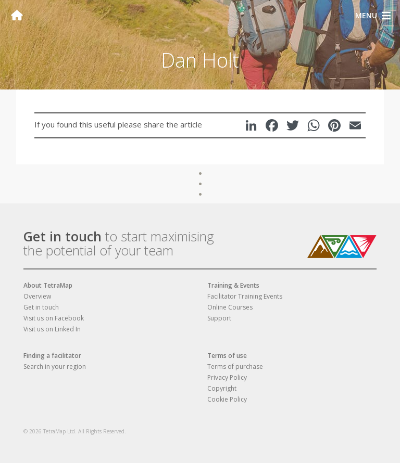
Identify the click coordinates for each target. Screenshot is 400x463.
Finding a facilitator (52, 355)
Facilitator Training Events (244, 296)
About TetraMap (47, 285)
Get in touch (62, 236)
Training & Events (233, 285)
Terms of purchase (235, 366)
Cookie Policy (227, 399)
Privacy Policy (227, 377)
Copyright (221, 388)
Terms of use (227, 355)
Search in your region (54, 366)
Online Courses (230, 307)
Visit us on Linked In (52, 329)
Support (219, 318)
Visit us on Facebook (53, 318)
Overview (37, 296)
